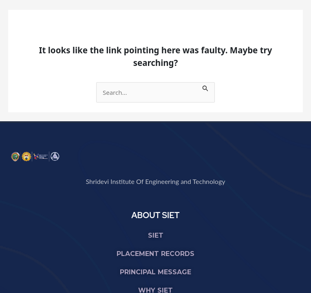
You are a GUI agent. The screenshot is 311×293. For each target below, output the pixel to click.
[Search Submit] (205, 87)
